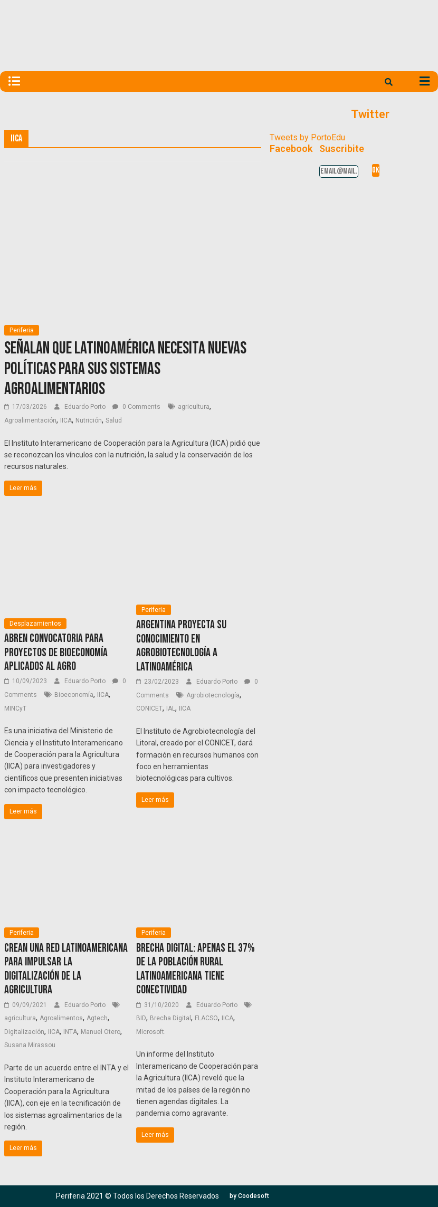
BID (141, 1018)
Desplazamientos (35, 623)
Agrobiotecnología (213, 695)
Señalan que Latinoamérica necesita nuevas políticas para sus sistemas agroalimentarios (125, 368)
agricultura (194, 406)
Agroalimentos (61, 1018)
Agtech (97, 1018)
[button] (249, 1195)
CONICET (149, 708)
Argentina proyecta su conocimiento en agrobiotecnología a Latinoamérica (181, 646)
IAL (170, 708)
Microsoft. (151, 1032)
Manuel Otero (100, 1032)
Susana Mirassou (29, 1045)
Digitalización (24, 1032)
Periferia (21, 330)
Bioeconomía (73, 694)
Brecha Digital (170, 1018)
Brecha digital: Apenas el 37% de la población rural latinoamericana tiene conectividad (195, 969)
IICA (66, 420)
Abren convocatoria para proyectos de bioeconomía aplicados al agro (56, 652)
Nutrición (88, 420)
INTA (70, 1032)
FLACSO (206, 1018)
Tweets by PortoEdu (307, 137)
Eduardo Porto (85, 406)
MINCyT (15, 708)
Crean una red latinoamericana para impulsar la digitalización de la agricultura (66, 969)
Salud (114, 420)
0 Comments (136, 406)
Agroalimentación (30, 420)
